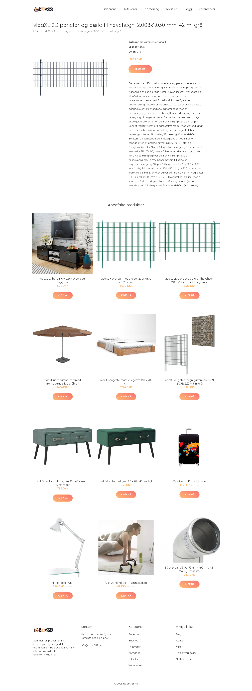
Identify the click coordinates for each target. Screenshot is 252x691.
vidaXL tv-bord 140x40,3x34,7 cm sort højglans (62, 282)
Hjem (36, 32)
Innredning (151, 10)
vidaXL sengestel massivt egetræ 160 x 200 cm (126, 383)
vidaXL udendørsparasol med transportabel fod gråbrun (62, 383)
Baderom (109, 10)
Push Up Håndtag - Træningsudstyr (126, 584)
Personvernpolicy (186, 654)
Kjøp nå (140, 70)
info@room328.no (91, 647)
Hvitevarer (130, 10)
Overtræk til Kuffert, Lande (189, 483)
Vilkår (179, 648)
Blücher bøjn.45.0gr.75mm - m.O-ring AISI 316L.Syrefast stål (189, 571)
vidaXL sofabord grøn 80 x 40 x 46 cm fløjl (126, 483)
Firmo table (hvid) (62, 584)
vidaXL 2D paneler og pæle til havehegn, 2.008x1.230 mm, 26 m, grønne (189, 282)
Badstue (133, 642)
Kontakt (180, 642)
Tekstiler (171, 10)
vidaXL (163, 43)
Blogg (188, 10)
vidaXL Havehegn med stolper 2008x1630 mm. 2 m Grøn (126, 282)
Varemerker (206, 10)
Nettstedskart (184, 660)
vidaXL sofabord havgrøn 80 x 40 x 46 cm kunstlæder (62, 484)
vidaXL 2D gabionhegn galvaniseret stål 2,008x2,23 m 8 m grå (189, 383)
